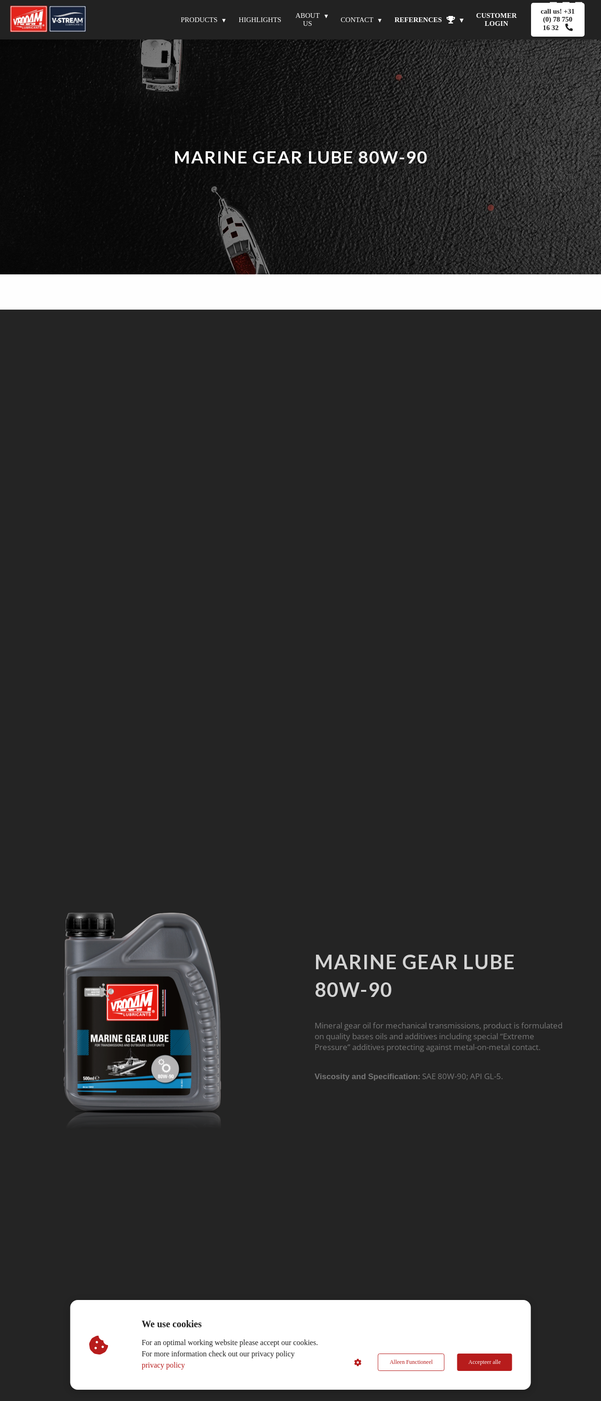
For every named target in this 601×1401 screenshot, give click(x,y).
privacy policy (163, 1365)
